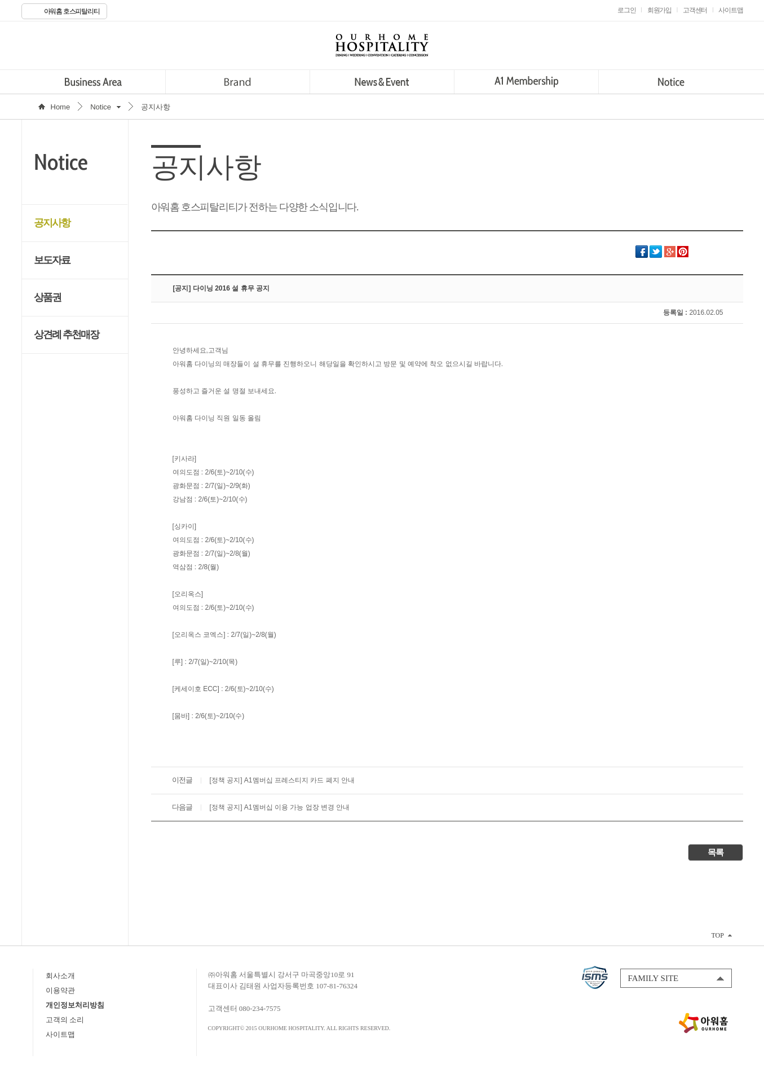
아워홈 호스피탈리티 (72, 11)
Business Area (93, 82)
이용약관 (60, 990)
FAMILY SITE (653, 978)
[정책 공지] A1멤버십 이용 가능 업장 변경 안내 (280, 807)
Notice (671, 82)
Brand (238, 82)
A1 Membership (526, 82)
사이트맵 (60, 1034)
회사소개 (60, 975)
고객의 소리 (65, 1019)
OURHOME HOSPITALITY (382, 45)
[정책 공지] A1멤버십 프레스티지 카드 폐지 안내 (282, 780)
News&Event (382, 82)
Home (60, 107)
